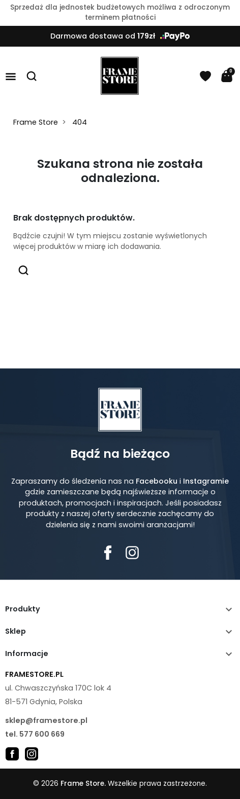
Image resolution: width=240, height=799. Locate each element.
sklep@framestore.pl (46, 720)
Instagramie (206, 481)
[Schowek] (205, 76)
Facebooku (156, 481)
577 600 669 (42, 734)
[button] (32, 76)
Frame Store (35, 122)
